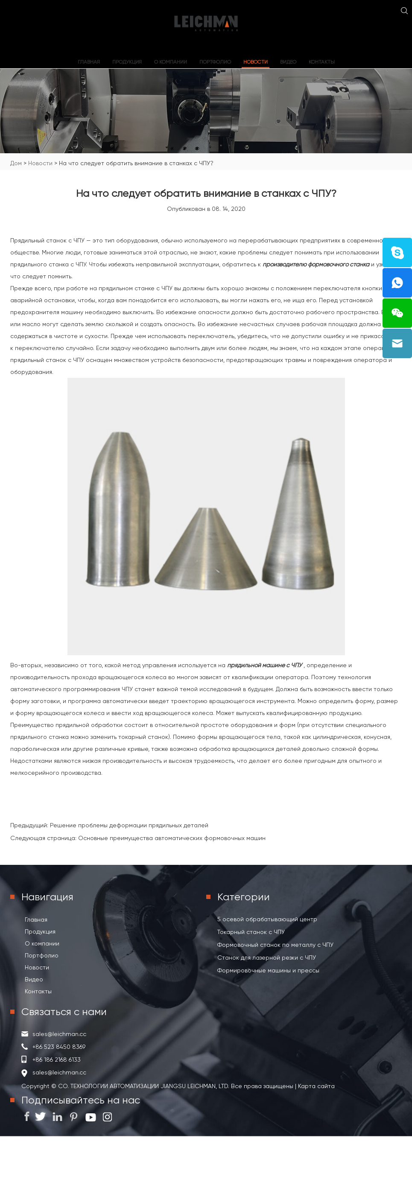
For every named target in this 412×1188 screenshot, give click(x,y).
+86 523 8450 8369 (58, 1046)
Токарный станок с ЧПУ (251, 931)
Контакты (322, 62)
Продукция (127, 62)
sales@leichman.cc (59, 1033)
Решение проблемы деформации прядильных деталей (129, 825)
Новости (255, 62)
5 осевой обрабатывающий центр (267, 919)
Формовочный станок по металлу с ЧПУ (275, 944)
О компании (170, 62)
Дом (16, 163)
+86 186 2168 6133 (56, 1059)
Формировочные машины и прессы (268, 970)
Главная (89, 62)
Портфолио (215, 62)
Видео (288, 62)
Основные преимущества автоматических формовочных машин (172, 838)
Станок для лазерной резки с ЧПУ (266, 957)
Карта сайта (315, 1086)
